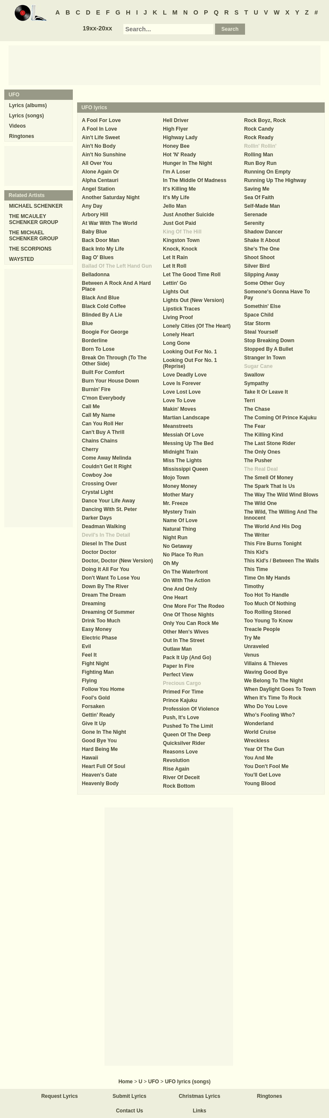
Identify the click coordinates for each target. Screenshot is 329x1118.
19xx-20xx (97, 28)
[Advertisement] (164, 64)
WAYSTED (21, 259)
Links (199, 1111)
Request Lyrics (59, 1096)
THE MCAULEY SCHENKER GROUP (33, 219)
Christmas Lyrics (199, 1096)
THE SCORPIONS (30, 249)
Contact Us (129, 1111)
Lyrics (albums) (28, 105)
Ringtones (21, 136)
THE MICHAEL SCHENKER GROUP (33, 236)
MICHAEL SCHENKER (36, 206)
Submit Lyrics (130, 1096)
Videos (17, 126)
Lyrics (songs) (26, 116)
